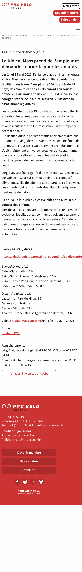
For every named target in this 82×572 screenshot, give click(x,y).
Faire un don (70, 19)
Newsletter (71, 6)
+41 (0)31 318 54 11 (21, 425)
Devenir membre (67, 12)
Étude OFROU (11, 333)
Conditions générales (16, 431)
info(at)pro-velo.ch (50, 425)
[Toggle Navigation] (77, 28)
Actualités (38, 35)
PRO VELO (26, 35)
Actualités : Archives (55, 35)
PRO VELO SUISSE (11, 35)
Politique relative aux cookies (22, 440)
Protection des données (18, 435)
